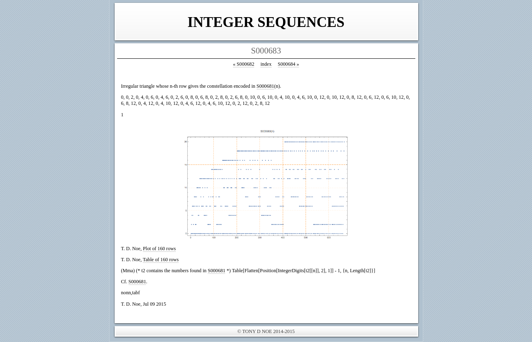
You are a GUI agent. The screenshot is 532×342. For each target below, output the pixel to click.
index (265, 64)
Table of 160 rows (161, 259)
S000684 (288, 64)
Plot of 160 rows (159, 248)
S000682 (243, 64)
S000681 (265, 86)
